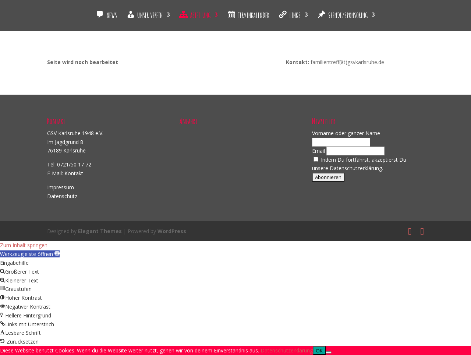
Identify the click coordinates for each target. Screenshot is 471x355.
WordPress (171, 231)
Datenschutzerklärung (287, 350)
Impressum (60, 187)
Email (318, 150)
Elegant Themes (100, 231)
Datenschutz (62, 196)
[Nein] (329, 352)
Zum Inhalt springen (23, 245)
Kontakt (73, 173)
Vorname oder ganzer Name (346, 133)
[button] (30, 253)
